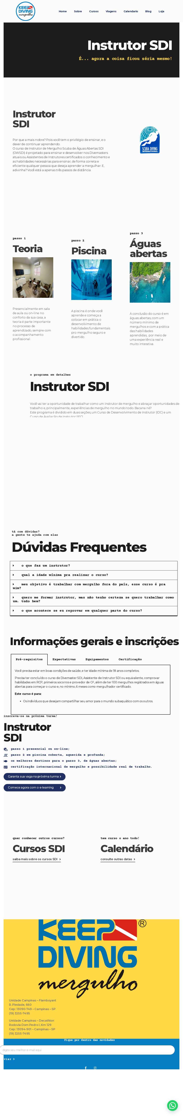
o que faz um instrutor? (45, 566)
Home (63, 11)
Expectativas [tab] (64, 659)
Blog (148, 11)
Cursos (93, 11)
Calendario (131, 11)
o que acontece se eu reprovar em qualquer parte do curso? (81, 611)
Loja (161, 11)
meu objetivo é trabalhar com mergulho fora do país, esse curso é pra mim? (89, 586)
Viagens (111, 11)
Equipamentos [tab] (97, 659)
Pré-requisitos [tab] (29, 659)
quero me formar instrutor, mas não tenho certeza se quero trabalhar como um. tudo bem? (93, 599)
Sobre (78, 11)
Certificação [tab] (130, 659)
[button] (93, 566)
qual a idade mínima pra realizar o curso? (64, 575)
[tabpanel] (90, 690)
